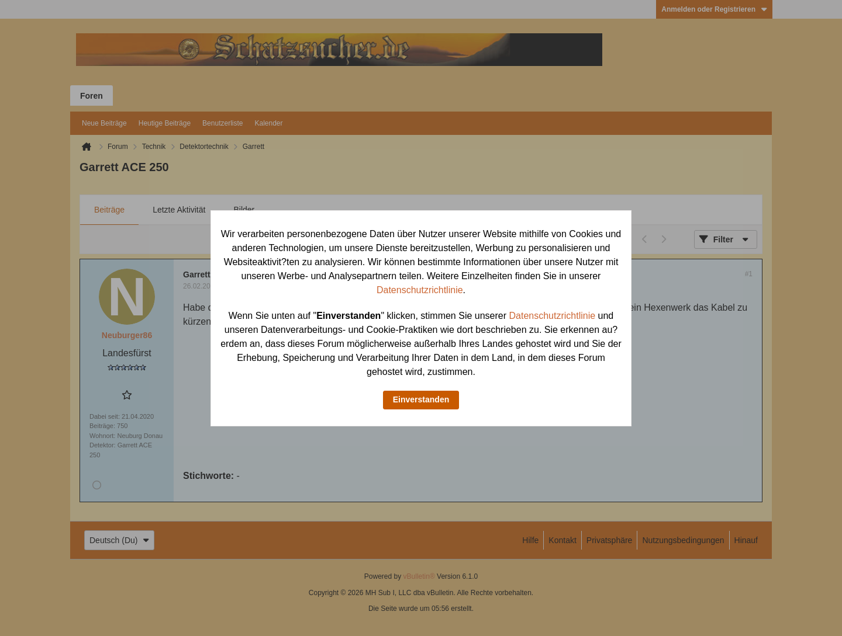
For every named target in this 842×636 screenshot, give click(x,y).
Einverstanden (421, 399)
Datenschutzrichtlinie (420, 290)
